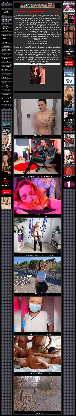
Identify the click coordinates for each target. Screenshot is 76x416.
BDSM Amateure (6, 58)
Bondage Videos (6, 52)
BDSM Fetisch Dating (6, 29)
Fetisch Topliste (6, 35)
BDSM (6, 85)
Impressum (6, 2)
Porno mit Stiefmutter (6, 102)
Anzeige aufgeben (6, 15)
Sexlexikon (6, 94)
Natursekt (6, 72)
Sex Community (6, 64)
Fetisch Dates (6, 42)
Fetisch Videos (6, 82)
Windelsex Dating (6, 33)
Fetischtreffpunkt (6, 21)
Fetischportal (6, 77)
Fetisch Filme (6, 80)
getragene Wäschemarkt (6, 45)
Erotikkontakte (6, 69)
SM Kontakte (6, 74)
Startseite (6, 7)
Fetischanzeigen (6, 26)
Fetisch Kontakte (6, 49)
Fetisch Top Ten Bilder (6, 39)
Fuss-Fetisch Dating (6, 91)
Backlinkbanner (6, 105)
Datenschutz (6, 108)
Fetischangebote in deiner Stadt (6, 98)
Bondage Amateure (6, 55)
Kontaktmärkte (6, 66)
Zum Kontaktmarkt (6, 11)
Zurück (37, 92)
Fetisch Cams (6, 88)
